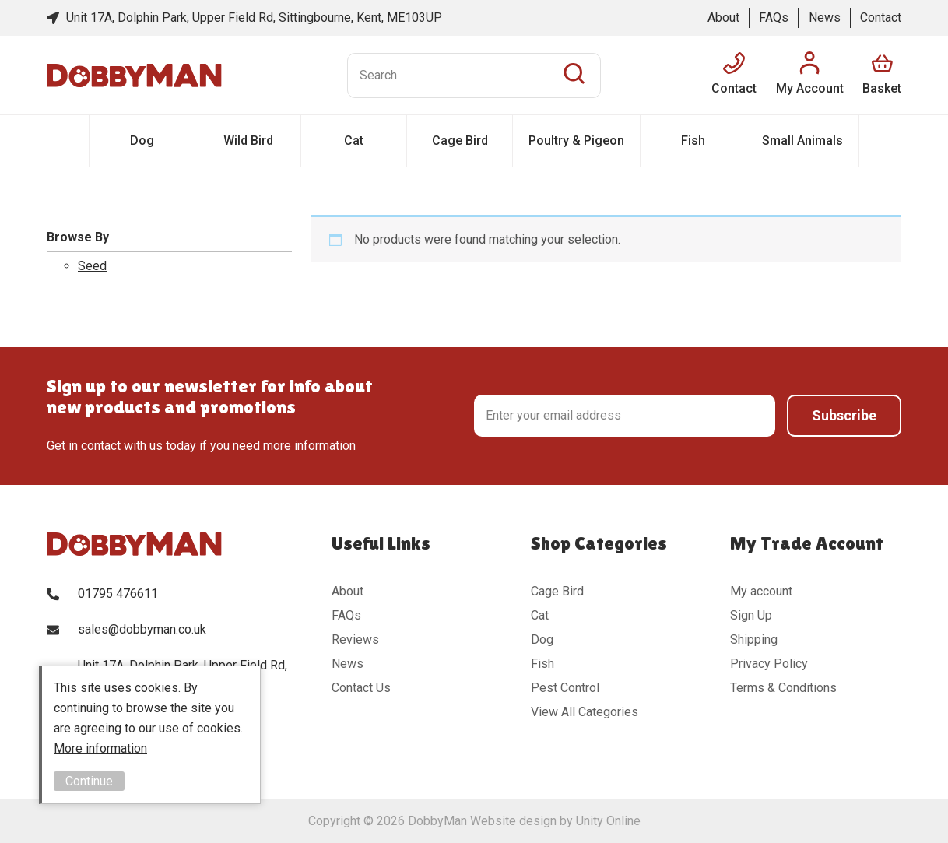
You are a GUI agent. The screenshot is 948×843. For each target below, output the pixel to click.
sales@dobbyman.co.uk (142, 629)
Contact (880, 17)
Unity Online (608, 820)
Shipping (754, 639)
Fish (693, 140)
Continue (89, 781)
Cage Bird (460, 140)
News (825, 17)
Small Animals (802, 140)
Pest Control (565, 687)
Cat (353, 140)
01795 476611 (118, 593)
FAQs (773, 17)
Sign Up (751, 615)
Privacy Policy (769, 663)
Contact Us (361, 687)
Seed (92, 265)
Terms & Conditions (783, 687)
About (723, 17)
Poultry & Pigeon (576, 140)
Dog (142, 140)
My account (761, 591)
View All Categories (584, 711)
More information (100, 748)
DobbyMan (134, 75)
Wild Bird (248, 140)
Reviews (355, 639)
